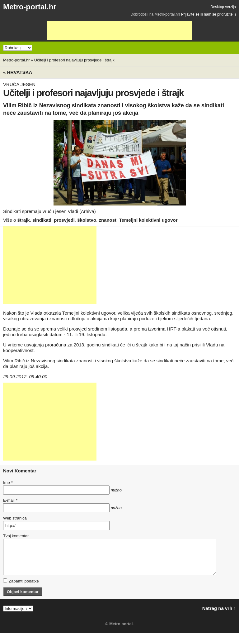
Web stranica (15, 518)
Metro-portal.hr (29, 6)
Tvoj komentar (16, 536)
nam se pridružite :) (220, 14)
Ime (7, 482)
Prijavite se (190, 14)
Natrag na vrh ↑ (219, 608)
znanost (107, 220)
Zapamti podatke (21, 580)
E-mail (10, 500)
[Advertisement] (119, 30)
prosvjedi (64, 220)
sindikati (41, 220)
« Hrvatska (17, 72)
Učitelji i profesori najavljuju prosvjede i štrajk (74, 60)
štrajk (23, 220)
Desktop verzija (223, 7)
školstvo (86, 220)
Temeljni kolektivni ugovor (148, 220)
